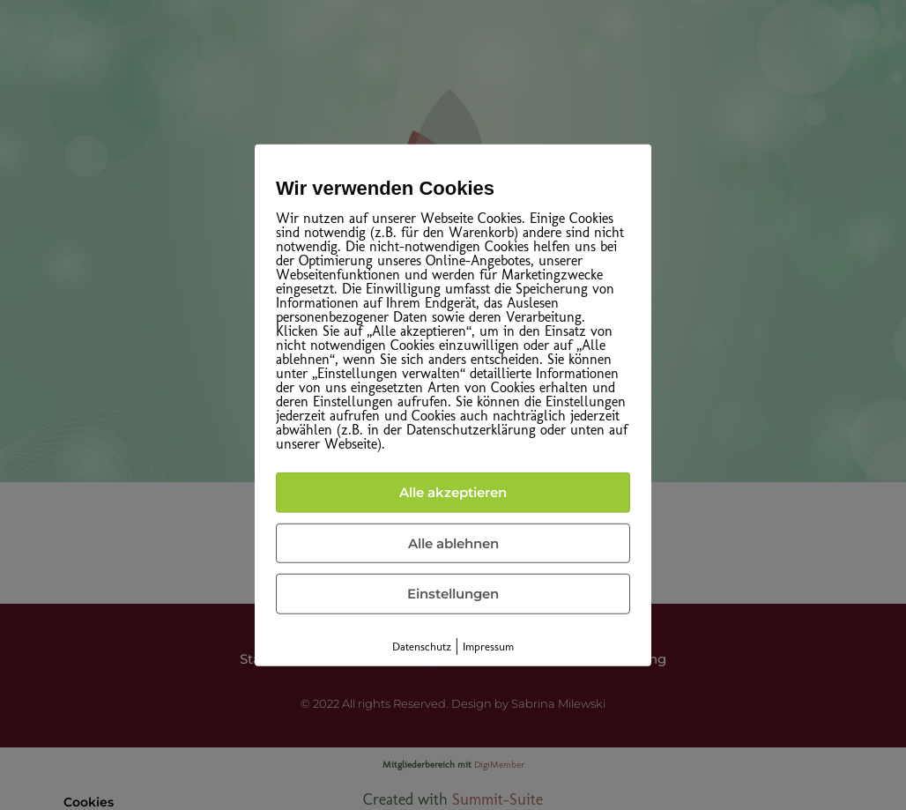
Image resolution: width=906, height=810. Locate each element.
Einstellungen (453, 593)
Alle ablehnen (453, 542)
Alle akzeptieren (453, 492)
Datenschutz (421, 645)
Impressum (488, 645)
